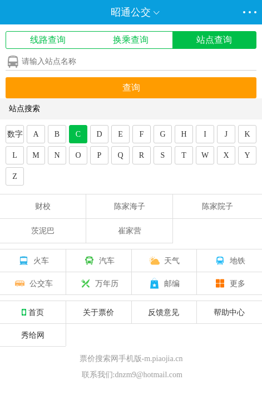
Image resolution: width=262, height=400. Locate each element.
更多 (229, 283)
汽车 (98, 260)
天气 (163, 260)
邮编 (163, 283)
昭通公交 (131, 12)
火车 (33, 260)
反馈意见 (163, 312)
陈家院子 (217, 206)
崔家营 (129, 231)
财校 (43, 206)
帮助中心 (229, 312)
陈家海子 (129, 206)
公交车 (33, 283)
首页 (33, 312)
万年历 (98, 283)
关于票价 (98, 312)
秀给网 (33, 335)
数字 (15, 134)
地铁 (229, 260)
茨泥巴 (43, 231)
